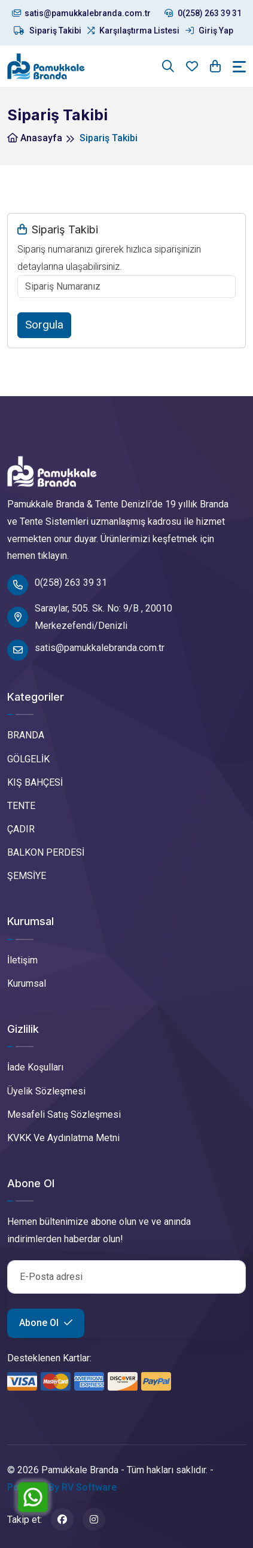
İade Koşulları (35, 1067)
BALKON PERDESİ (45, 852)
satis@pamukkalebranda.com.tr (81, 13)
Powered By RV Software (62, 1487)
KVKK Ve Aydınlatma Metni (63, 1137)
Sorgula (44, 325)
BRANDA (25, 735)
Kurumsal (26, 983)
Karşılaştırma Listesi (133, 30)
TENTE (21, 805)
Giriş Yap (209, 30)
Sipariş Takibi (47, 30)
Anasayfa (34, 138)
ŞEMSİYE (26, 875)
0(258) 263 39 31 (203, 13)
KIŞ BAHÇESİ (35, 782)
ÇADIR (21, 829)
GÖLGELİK (28, 759)
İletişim (22, 960)
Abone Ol (45, 1322)
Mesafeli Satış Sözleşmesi (64, 1114)
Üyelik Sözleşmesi (46, 1091)
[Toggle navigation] (239, 66)
